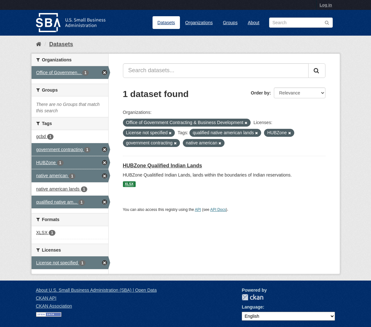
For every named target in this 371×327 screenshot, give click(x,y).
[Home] (38, 44)
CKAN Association (54, 306)
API (198, 209)
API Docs (218, 209)
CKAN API (46, 298)
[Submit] (316, 70)
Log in (326, 5)
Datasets (166, 22)
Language (252, 307)
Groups (230, 22)
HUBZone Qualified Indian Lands (162, 165)
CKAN (252, 297)
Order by (260, 92)
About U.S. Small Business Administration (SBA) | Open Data (96, 290)
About (254, 22)
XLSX (129, 184)
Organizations (199, 22)
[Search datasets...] (216, 70)
